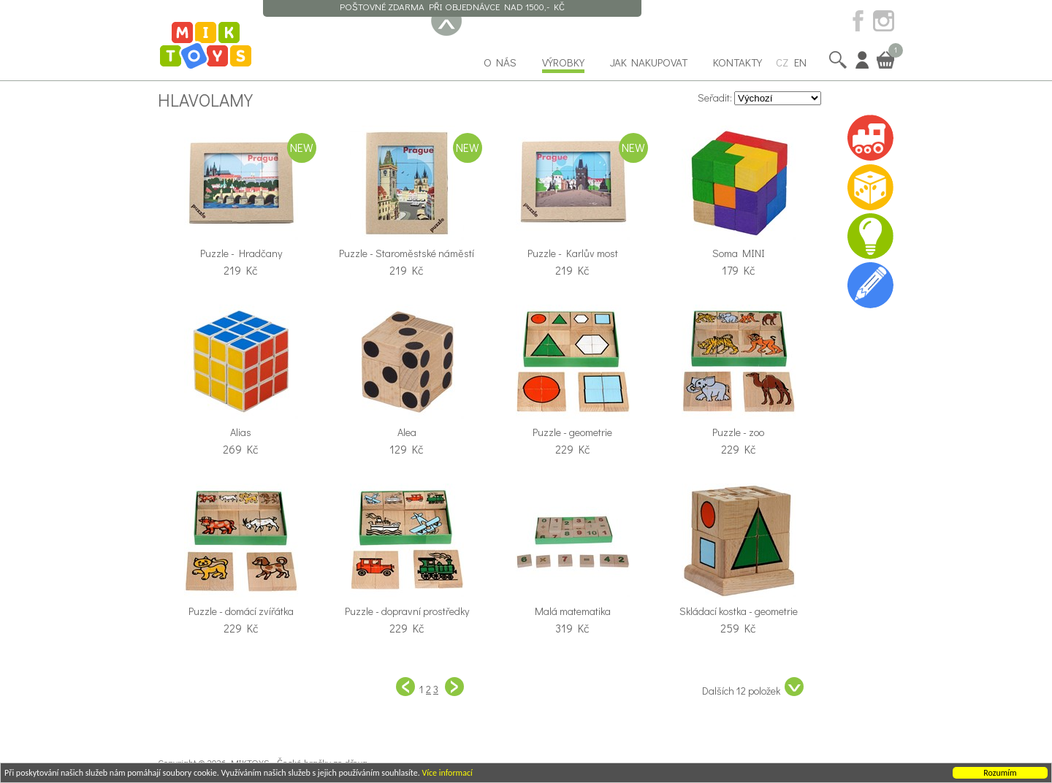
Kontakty (737, 62)
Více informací (447, 773)
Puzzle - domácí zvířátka (241, 611)
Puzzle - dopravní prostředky (407, 611)
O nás (500, 62)
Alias (240, 432)
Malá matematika (573, 611)
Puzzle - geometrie (572, 432)
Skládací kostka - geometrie (738, 611)
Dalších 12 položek (753, 687)
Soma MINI (738, 253)
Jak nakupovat (648, 62)
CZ (782, 62)
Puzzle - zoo (738, 432)
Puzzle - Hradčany (241, 253)
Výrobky (563, 62)
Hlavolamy (205, 99)
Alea (406, 432)
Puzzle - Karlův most (572, 253)
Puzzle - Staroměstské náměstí (406, 253)
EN (800, 62)
